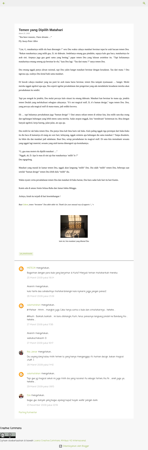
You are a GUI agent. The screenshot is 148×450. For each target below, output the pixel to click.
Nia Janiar (32, 352)
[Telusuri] (11, 3)
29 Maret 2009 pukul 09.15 (40, 386)
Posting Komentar (28, 412)
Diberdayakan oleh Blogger (74, 446)
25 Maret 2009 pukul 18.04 (40, 277)
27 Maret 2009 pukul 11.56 (40, 324)
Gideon (25, 205)
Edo (29, 395)
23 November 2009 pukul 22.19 (42, 405)
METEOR (31, 268)
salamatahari (26, 254)
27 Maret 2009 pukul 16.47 (40, 343)
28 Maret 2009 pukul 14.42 (40, 365)
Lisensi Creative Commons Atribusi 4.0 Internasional (60, 440)
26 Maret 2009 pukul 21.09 (40, 296)
